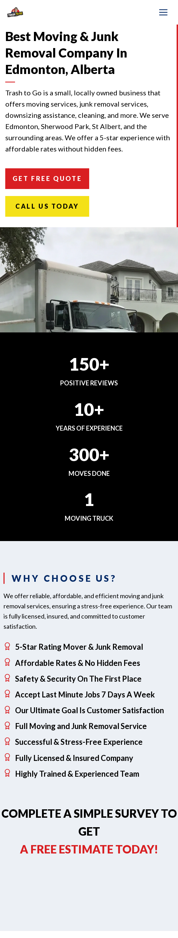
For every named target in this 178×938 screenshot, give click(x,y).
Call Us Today (47, 206)
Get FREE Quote (47, 178)
